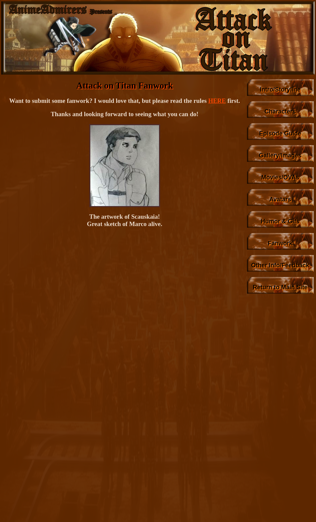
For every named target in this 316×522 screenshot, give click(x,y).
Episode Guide (280, 133)
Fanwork (280, 243)
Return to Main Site (280, 287)
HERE (217, 100)
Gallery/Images (280, 155)
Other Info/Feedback (280, 265)
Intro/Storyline (280, 89)
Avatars (280, 199)
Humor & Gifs (280, 221)
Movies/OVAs (280, 177)
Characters (280, 111)
